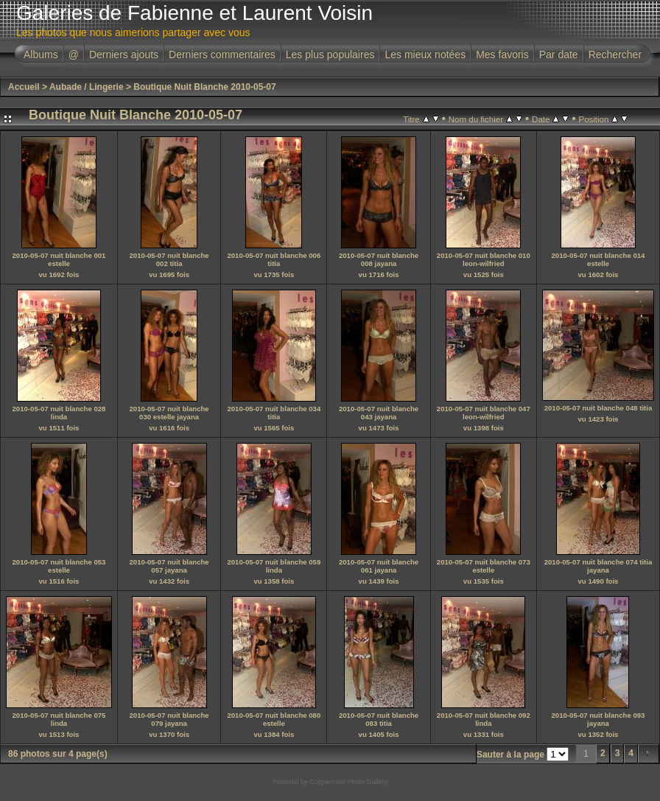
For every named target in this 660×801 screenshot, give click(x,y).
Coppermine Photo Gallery (348, 782)
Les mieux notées (425, 54)
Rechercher (615, 54)
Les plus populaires (330, 54)
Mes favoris (502, 54)
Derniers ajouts (123, 54)
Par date (558, 54)
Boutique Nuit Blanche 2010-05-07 (204, 87)
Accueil (24, 87)
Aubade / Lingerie (86, 87)
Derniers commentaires (222, 54)
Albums (41, 54)
